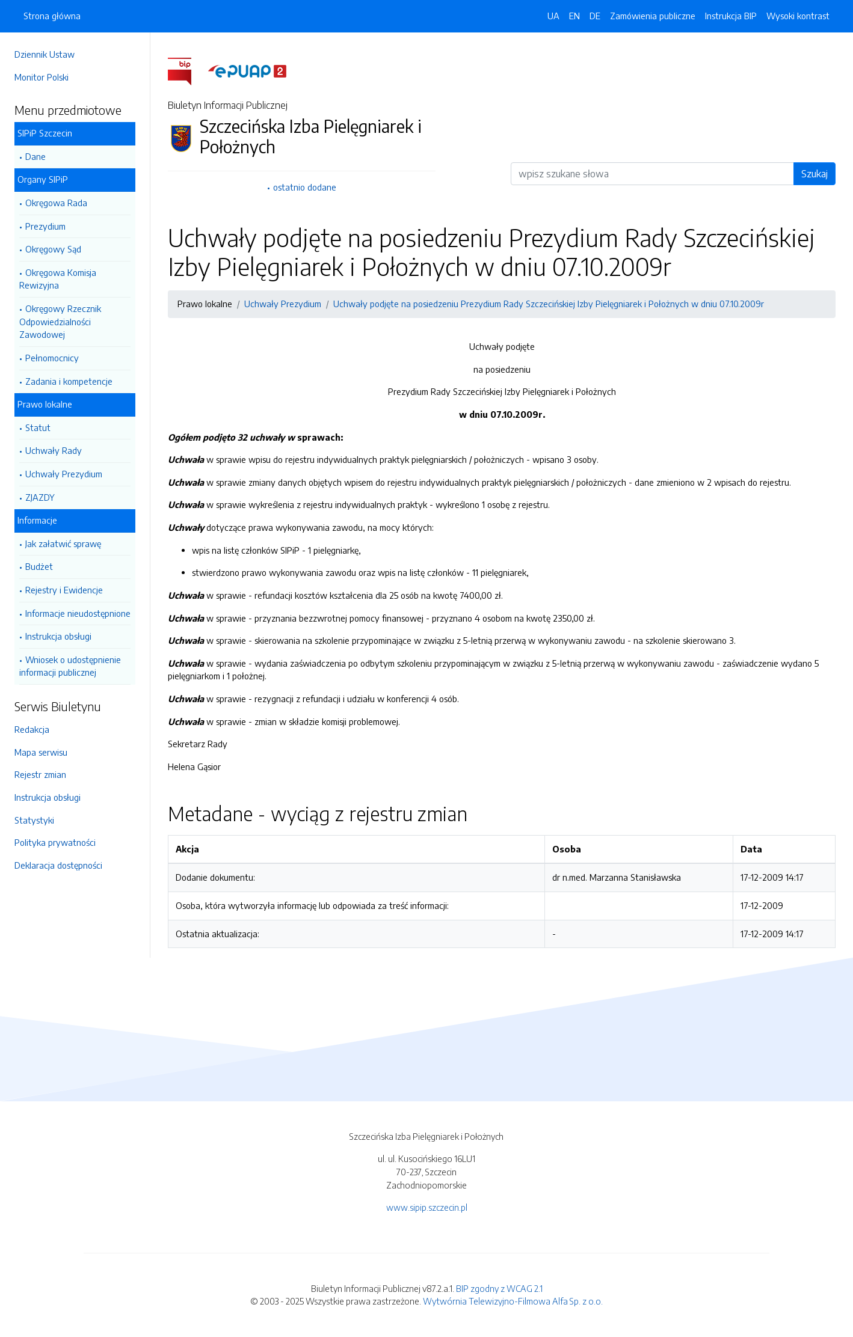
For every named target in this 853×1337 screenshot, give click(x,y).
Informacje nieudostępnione (78, 613)
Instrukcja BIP (731, 15)
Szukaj (814, 174)
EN (574, 15)
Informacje (37, 520)
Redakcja (31, 729)
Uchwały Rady (53, 450)
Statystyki (34, 820)
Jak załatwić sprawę (63, 543)
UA (553, 15)
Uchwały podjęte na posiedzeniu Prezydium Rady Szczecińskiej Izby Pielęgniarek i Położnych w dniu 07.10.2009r (548, 303)
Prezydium (45, 226)
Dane (35, 156)
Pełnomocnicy (52, 357)
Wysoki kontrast (798, 15)
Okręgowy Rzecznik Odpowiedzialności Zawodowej (60, 321)
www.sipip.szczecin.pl (426, 1207)
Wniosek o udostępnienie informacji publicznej (70, 666)
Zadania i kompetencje (68, 381)
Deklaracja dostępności (58, 865)
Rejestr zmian (40, 774)
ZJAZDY (40, 497)
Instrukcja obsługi (58, 636)
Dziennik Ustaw (44, 54)
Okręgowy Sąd (53, 248)
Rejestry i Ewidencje (64, 589)
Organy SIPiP (42, 179)
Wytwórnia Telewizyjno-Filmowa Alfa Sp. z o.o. (513, 1301)
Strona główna (52, 15)
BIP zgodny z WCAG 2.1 (499, 1288)
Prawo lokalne (44, 404)
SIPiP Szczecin (44, 132)
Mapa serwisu (40, 752)
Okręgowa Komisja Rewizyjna (57, 279)
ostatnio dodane (304, 187)
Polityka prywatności (55, 842)
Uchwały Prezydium (63, 473)
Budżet (39, 566)
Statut (38, 427)
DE (595, 15)
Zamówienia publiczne (652, 15)
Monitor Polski (41, 77)
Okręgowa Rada (56, 202)
